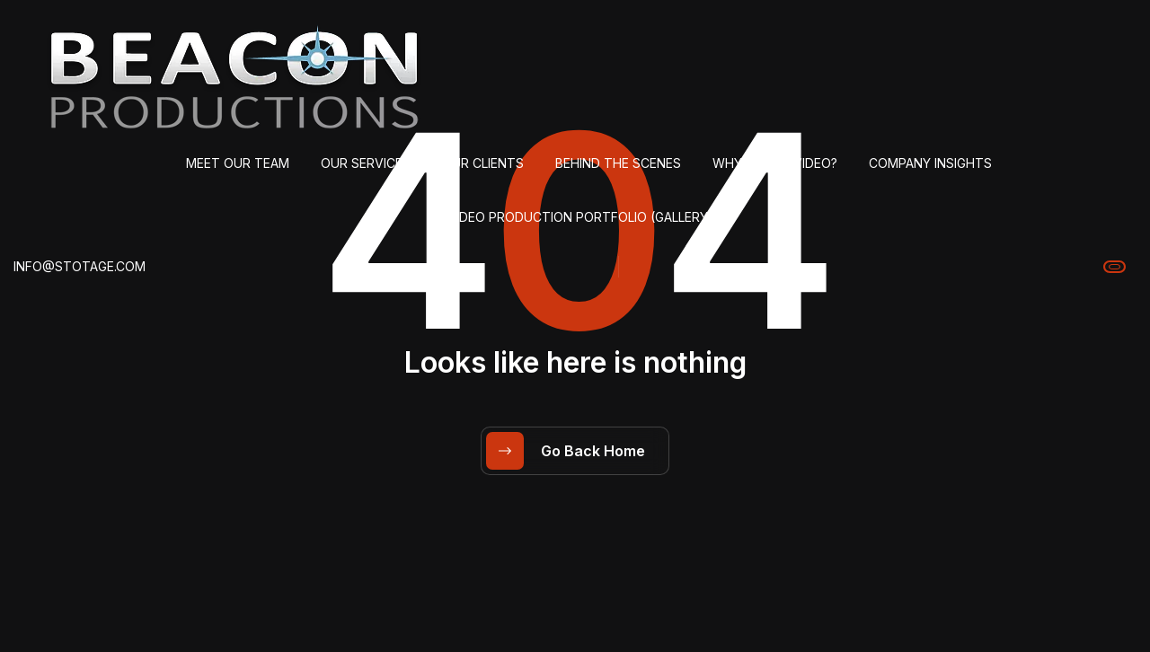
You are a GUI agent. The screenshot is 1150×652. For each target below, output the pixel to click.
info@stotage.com (79, 266)
